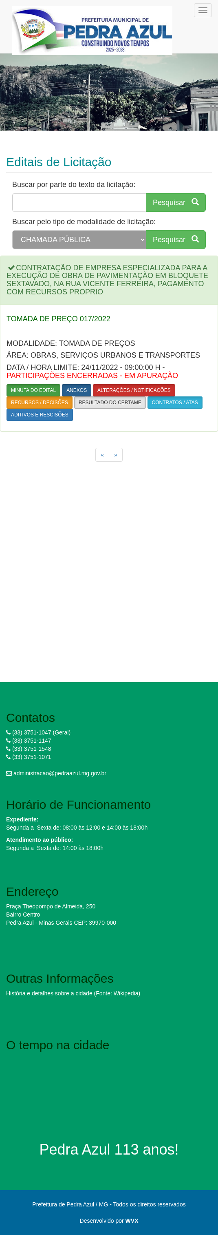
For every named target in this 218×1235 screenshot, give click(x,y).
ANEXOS (76, 390)
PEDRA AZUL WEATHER (109, 1086)
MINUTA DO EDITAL (33, 390)
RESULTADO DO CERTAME (110, 402)
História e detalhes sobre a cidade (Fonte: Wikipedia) (73, 993)
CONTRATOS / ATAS (175, 402)
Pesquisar (176, 202)
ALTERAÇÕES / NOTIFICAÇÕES (134, 390)
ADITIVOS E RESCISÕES (39, 415)
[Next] (116, 455)
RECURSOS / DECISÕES (39, 402)
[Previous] (102, 455)
